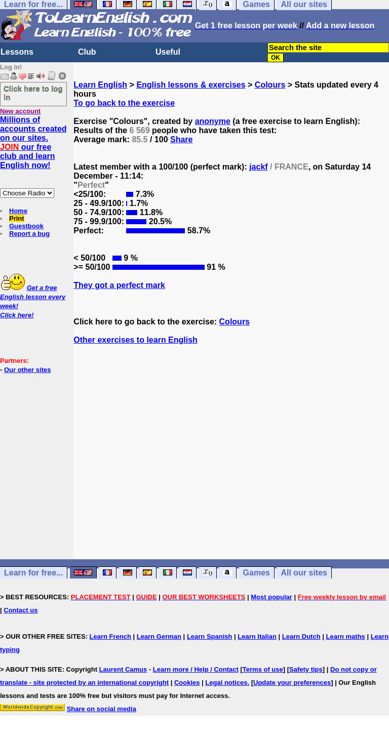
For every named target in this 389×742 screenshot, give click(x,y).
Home (18, 211)
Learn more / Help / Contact (196, 669)
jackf (258, 166)
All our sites (304, 572)
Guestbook (26, 226)
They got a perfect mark (119, 285)
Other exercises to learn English (135, 340)
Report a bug (29, 233)
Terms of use (263, 669)
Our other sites (27, 370)
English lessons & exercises (190, 84)
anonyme (212, 121)
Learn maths (345, 636)
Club (87, 52)
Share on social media (101, 709)
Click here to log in (33, 92)
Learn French (110, 636)
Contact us (20, 610)
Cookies (187, 682)
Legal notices (226, 682)
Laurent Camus (123, 669)
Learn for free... (33, 572)
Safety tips (306, 669)
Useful (167, 52)
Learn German (159, 636)
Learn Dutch (301, 636)
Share (181, 139)
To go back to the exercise (124, 103)
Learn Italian (257, 636)
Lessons (17, 52)
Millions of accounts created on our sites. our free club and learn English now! (33, 142)
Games (256, 572)
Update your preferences (292, 682)
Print (16, 218)
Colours (270, 84)
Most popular (271, 597)
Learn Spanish (209, 636)
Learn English (100, 84)
